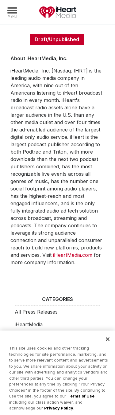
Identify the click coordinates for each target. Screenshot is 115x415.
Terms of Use (80, 397)
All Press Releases (36, 312)
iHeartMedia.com (72, 255)
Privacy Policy (58, 409)
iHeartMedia (57, 12)
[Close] (107, 341)
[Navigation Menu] (12, 12)
